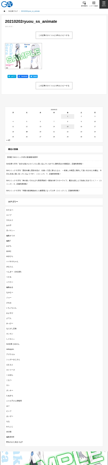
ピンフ (8, 388)
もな (8, 399)
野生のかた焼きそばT (14, 419)
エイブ (8, 192)
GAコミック (46, 440)
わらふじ (9, 404)
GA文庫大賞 (75, 436)
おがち (8, 223)
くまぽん (9, 352)
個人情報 (51, 453)
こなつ (8, 357)
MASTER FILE (37, 453)
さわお (8, 280)
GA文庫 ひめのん (13, 321)
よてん (8, 295)
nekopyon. (10, 326)
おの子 (8, 202)
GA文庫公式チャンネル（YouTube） (40, 449)
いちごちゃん (11, 285)
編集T (8, 218)
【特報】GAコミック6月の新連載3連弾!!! (22, 134)
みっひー (9, 300)
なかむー (9, 270)
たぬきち (9, 373)
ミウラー (9, 259)
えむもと (9, 342)
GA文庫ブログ (59, 436)
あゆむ (8, 228)
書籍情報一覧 (27, 436)
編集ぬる (9, 264)
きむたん (9, 244)
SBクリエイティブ (13, 449)
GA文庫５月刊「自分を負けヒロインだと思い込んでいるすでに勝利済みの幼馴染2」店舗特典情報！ (45, 141)
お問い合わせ (66, 453)
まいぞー (9, 393)
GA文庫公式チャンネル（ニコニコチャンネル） (78, 449)
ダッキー (9, 368)
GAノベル (89, 436)
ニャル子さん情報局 (14, 378)
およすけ (9, 290)
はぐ (8, 383)
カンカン (9, 311)
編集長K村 (10, 414)
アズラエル (10, 331)
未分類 (8, 409)
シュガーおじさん (13, 337)
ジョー (8, 275)
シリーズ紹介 (43, 436)
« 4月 (8, 117)
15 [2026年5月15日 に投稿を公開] (67, 103)
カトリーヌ (10, 347)
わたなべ (9, 187)
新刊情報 (13, 436)
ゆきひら (9, 233)
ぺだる (8, 254)
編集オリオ (10, 213)
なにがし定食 (11, 306)
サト (8, 362)
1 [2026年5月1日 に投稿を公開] (67, 93)
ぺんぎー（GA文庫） (14, 249)
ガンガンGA (61, 440)
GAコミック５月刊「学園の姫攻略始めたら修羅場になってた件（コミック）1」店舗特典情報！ (43, 168)
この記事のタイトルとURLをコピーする (53, 35)
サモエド (9, 197)
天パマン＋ (10, 208)
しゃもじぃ (10, 316)
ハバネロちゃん (12, 239)
